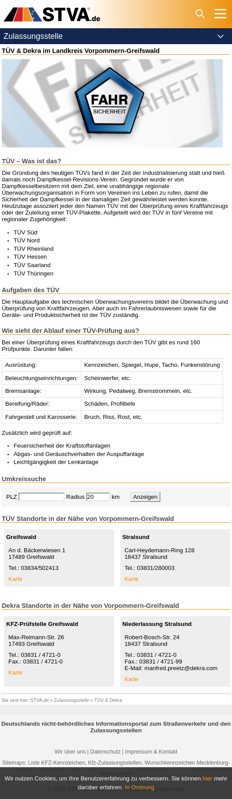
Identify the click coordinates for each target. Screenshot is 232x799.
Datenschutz (105, 752)
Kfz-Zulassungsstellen (114, 763)
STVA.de (39, 700)
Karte (15, 579)
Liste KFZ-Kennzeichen (56, 763)
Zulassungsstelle (71, 700)
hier (207, 778)
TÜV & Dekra (108, 700)
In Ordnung (140, 787)
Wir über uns (70, 752)
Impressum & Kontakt (151, 752)
